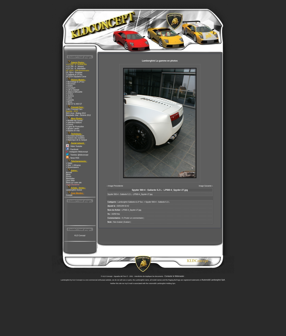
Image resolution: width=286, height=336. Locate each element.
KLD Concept (79, 236)
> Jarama (70, 96)
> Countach (70, 88)
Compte (69, 195)
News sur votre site (74, 183)
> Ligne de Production (75, 127)
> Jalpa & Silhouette (74, 92)
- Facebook (72, 149)
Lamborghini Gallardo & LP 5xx (130, 202)
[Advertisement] (80, 214)
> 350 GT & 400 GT (74, 104)
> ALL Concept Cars (74, 109)
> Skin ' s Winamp (73, 165)
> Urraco (69, 94)
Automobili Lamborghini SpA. (213, 280)
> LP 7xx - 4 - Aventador (76, 69)
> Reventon (70, 84)
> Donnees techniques (75, 136)
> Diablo (69, 86)
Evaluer (127, 222)
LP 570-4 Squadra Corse (76, 77)
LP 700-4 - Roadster (74, 73)
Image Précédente (115, 186)
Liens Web (70, 181)
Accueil (69, 173)
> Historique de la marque (76, 140)
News (68, 175)
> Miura (69, 102)
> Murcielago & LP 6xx (75, 82)
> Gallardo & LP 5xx (74, 75)
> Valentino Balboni (74, 123)
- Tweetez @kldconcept (77, 155)
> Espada (70, 100)
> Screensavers (72, 167)
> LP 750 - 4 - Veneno (75, 67)
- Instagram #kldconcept (77, 152)
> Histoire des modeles (75, 138)
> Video (69, 163)
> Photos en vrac (73, 131)
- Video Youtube (74, 146)
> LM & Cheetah (72, 90)
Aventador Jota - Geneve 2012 (78, 115)
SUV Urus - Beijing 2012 (76, 113)
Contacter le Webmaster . (175, 276)
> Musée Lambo (72, 129)
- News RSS (72, 158)
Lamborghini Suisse (74, 190)
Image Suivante (205, 186)
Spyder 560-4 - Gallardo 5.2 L (158, 202)
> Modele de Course (74, 121)
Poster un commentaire (133, 218)
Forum (68, 177)
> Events (69, 125)
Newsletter (70, 179)
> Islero (69, 98)
